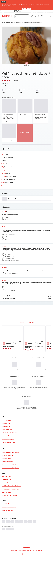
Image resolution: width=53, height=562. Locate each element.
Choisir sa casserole (7, 455)
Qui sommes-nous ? (7, 420)
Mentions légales (6, 492)
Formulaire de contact (8, 504)
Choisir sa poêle (6, 458)
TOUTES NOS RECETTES (17, 22)
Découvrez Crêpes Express (9, 432)
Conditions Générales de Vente (10, 489)
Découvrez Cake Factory (9, 442)
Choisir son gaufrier (7, 461)
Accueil (3, 22)
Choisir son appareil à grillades (10, 468)
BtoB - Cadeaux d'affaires (9, 507)
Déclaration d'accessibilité (9, 495)
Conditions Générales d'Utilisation (11, 486)
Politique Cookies (7, 476)
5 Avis (16, 80)
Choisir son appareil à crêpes (10, 464)
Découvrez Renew (7, 436)
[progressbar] (4, 199)
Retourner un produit (7, 510)
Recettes (8, 22)
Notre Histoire (6, 426)
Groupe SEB (14, 550)
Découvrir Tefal (6, 423)
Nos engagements (7, 429)
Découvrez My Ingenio (8, 439)
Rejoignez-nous (22, 550)
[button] (33, 16)
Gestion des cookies (7, 479)
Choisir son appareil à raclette (10, 452)
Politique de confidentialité (9, 482)
